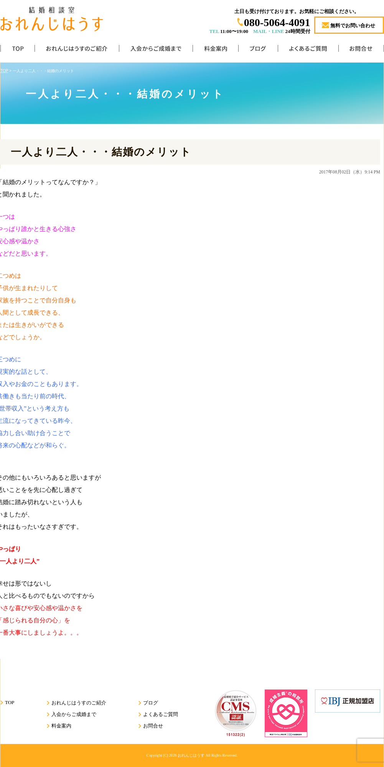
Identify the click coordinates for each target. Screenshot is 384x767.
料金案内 (215, 50)
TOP (17, 50)
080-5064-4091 (277, 22)
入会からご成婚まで (156, 50)
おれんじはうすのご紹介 (77, 50)
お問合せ (361, 50)
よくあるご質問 (308, 50)
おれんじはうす (191, 755)
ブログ (258, 50)
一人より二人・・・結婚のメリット (101, 152)
